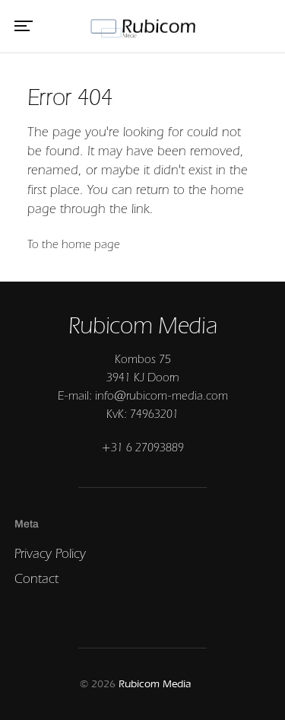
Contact (36, 578)
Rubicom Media (155, 683)
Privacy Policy (50, 553)
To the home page (73, 244)
